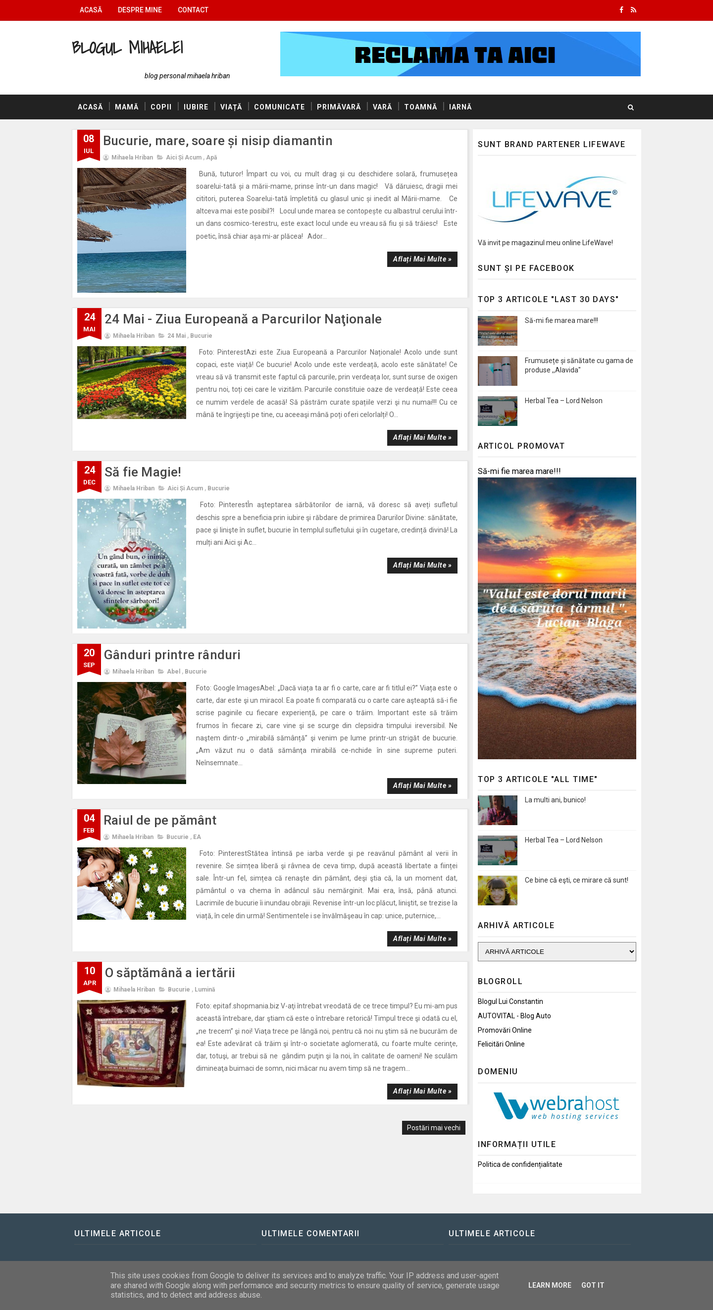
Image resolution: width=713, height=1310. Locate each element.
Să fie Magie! (143, 472)
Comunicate (279, 107)
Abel (173, 671)
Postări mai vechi (433, 1128)
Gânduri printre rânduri (172, 654)
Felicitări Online (501, 1044)
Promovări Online (505, 1030)
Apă (211, 157)
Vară (382, 107)
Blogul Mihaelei (127, 47)
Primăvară (339, 107)
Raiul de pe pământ (160, 820)
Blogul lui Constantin (510, 1001)
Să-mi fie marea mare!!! (561, 320)
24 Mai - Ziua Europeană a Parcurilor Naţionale (243, 319)
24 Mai (176, 335)
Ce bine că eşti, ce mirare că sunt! (576, 880)
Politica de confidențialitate (520, 1164)
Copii (161, 107)
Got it (593, 1285)
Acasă (91, 10)
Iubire (196, 107)
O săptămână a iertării (170, 972)
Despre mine (140, 10)
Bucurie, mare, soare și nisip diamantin (218, 140)
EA (197, 837)
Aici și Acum (184, 157)
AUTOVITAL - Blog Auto (514, 1016)
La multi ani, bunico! (555, 800)
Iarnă (460, 107)
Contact (193, 10)
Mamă (127, 107)
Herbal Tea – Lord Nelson (564, 401)
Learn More (549, 1285)
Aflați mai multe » (422, 259)
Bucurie (201, 335)
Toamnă (420, 107)
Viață (231, 107)
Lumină (205, 989)
